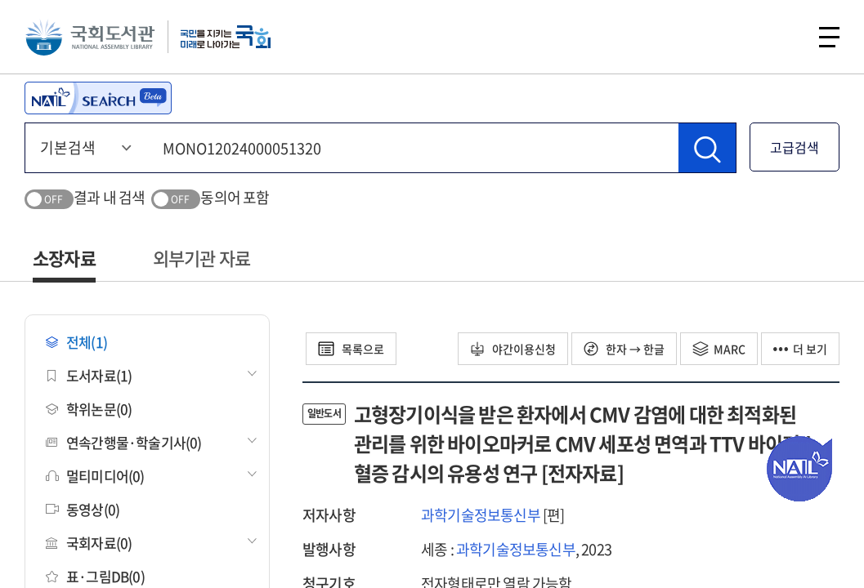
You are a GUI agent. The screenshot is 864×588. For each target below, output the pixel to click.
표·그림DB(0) (95, 576)
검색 (785, 37)
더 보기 (800, 349)
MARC (718, 349)
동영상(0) (82, 509)
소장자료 (64, 257)
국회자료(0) (89, 542)
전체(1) (76, 342)
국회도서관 (90, 36)
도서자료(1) (89, 375)
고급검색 (794, 147)
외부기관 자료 (201, 257)
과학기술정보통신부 (480, 515)
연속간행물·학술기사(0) (124, 442)
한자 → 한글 (624, 349)
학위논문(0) (89, 409)
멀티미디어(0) (95, 476)
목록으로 (351, 349)
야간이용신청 (513, 349)
